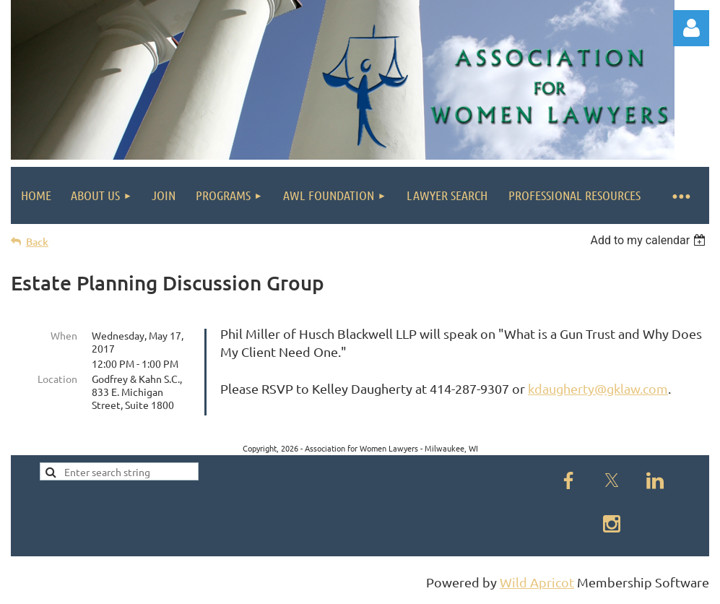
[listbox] (649, 240)
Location (57, 378)
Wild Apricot (537, 586)
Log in (691, 28)
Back (37, 242)
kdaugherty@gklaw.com (598, 388)
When (64, 335)
